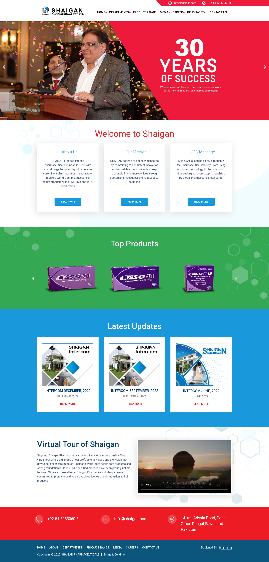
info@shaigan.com (182, 3)
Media (164, 12)
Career (178, 12)
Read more (68, 201)
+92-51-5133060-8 (216, 3)
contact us (150, 547)
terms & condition (115, 554)
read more (68, 403)
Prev (32, 278)
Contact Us (218, 12)
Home (101, 12)
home (41, 547)
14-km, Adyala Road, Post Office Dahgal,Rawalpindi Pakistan (203, 524)
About (53, 547)
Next (236, 278)
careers (132, 547)
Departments (119, 12)
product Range (97, 547)
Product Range (144, 12)
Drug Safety (196, 12)
